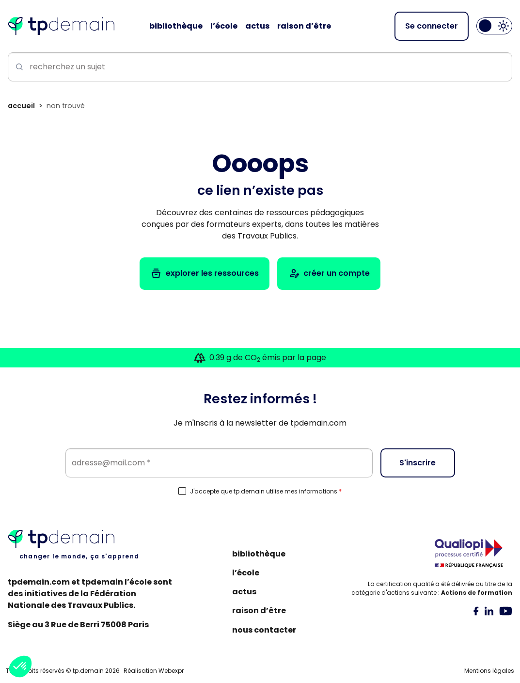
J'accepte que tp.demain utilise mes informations (266, 491)
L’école (245, 572)
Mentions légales (489, 671)
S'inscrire (417, 462)
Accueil (21, 106)
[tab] (476, 611)
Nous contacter (264, 629)
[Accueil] (61, 26)
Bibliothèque (258, 553)
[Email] (219, 462)
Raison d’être (259, 610)
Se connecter (431, 26)
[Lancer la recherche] (17, 66)
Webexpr (171, 671)
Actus (244, 591)
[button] (20, 666)
